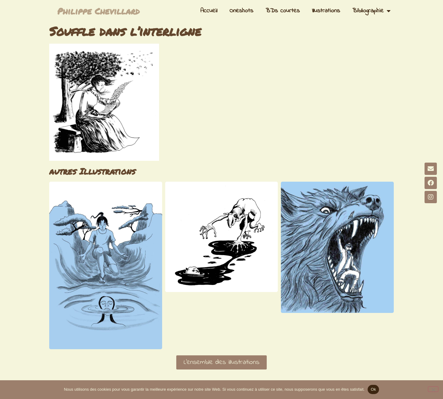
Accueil (208, 10)
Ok (373, 389)
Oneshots (241, 10)
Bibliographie (371, 11)
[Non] (433, 389)
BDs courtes (282, 10)
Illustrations (326, 10)
